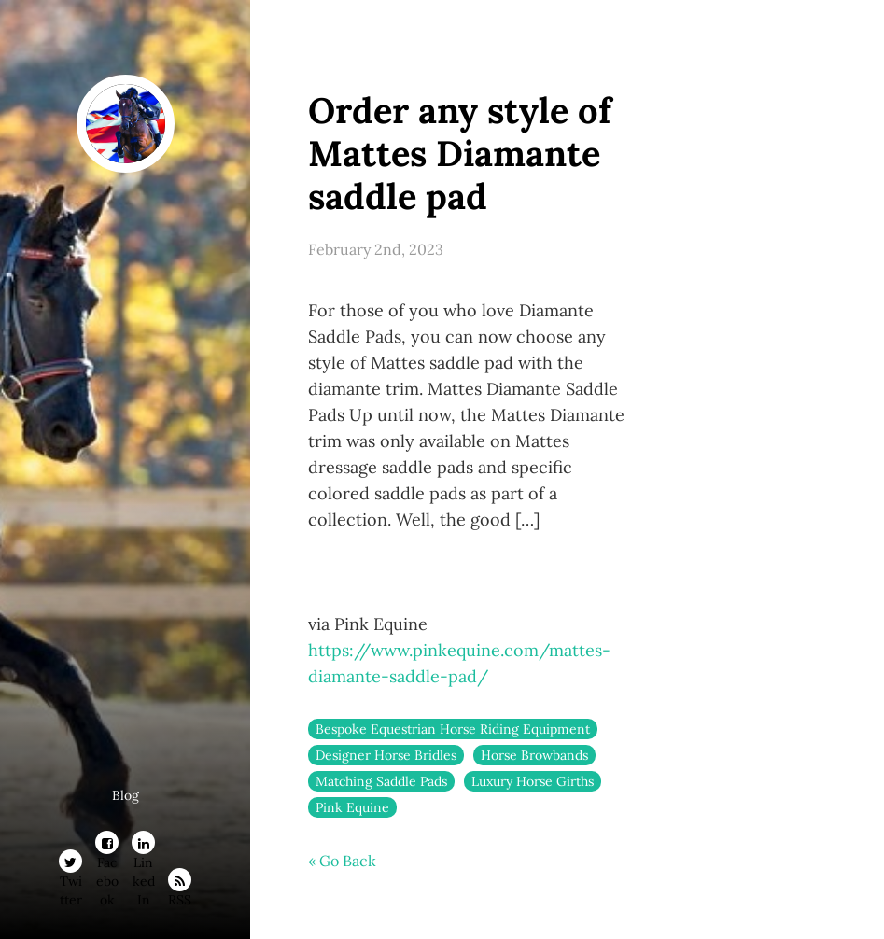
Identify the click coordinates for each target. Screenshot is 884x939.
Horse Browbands (534, 755)
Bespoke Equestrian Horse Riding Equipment (453, 729)
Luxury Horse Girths (532, 781)
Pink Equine (352, 807)
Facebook (107, 845)
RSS (179, 883)
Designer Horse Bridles (386, 755)
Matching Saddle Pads (381, 781)
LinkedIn (144, 845)
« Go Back (342, 860)
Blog (125, 795)
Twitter (71, 864)
